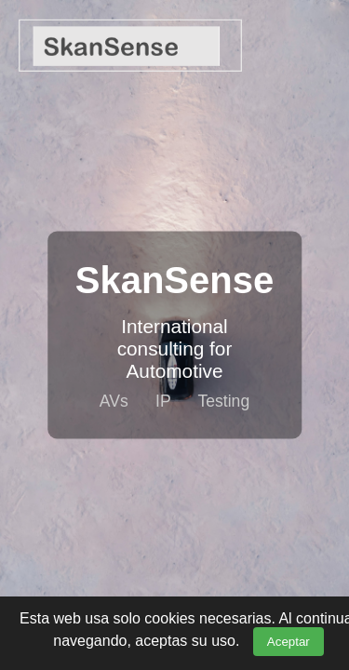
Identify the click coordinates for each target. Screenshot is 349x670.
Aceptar (288, 642)
